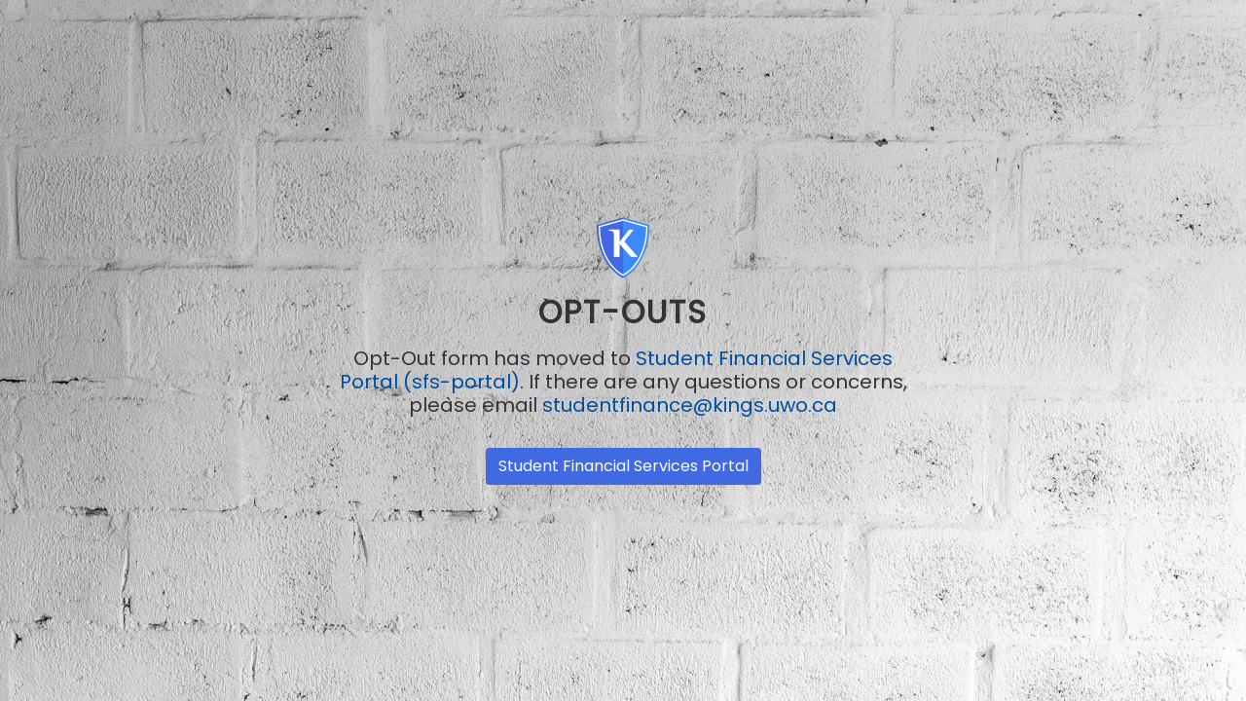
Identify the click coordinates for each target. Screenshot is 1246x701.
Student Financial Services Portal (623, 466)
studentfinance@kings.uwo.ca (689, 405)
